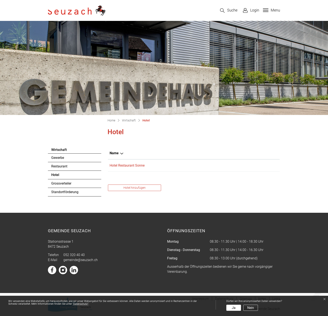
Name (114, 153)
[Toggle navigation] (271, 10)
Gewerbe (57, 158)
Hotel (62, 176)
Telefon (220, 153)
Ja (234, 308)
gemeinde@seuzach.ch (80, 260)
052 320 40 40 (74, 255)
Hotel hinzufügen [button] (134, 187)
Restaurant (59, 166)
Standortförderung (64, 192)
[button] (228, 10)
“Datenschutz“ (80, 303)
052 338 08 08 (224, 165)
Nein (250, 308)
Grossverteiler (61, 183)
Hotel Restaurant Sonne (127, 165)
